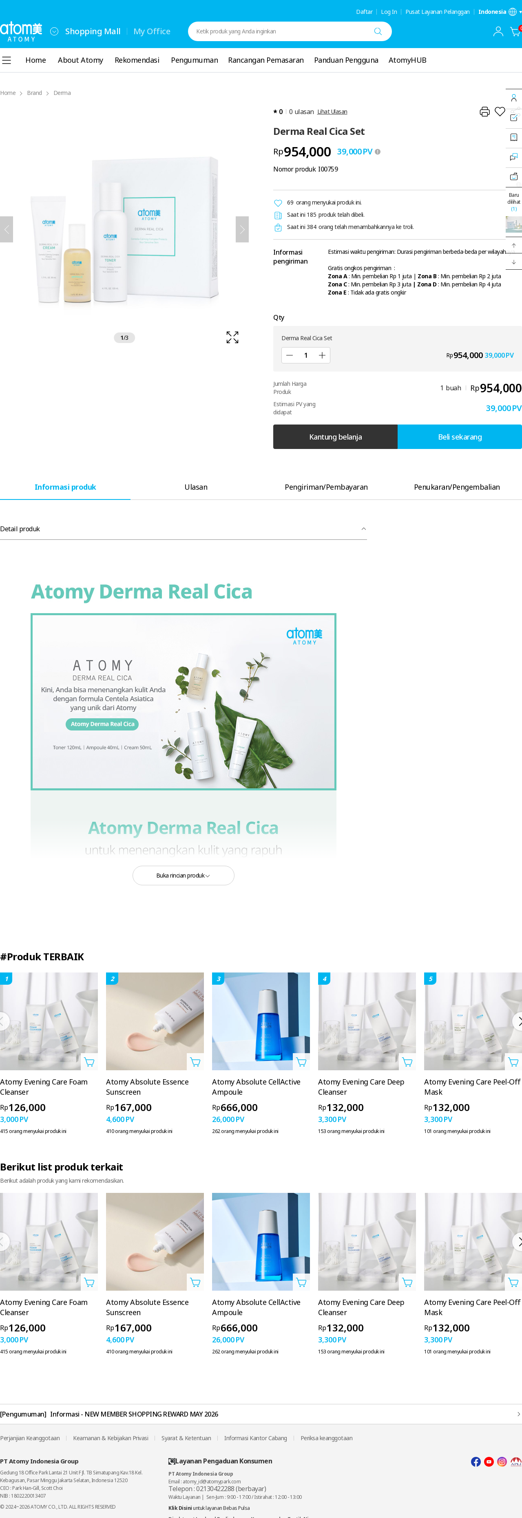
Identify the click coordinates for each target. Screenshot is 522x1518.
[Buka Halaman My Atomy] (498, 31)
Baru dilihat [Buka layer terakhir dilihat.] (514, 201)
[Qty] (305, 355)
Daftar (364, 12)
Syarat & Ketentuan (186, 1438)
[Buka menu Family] (54, 31)
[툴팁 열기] (377, 151)
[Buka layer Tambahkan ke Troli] (89, 1061)
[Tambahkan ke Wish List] (500, 111)
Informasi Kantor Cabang (255, 1438)
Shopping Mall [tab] (93, 31)
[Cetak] (484, 111)
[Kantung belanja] (515, 31)
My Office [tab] (151, 31)
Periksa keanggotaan (327, 1438)
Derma (62, 93)
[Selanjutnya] (242, 229)
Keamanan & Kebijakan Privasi (110, 1438)
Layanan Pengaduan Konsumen (220, 1461)
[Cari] (378, 31)
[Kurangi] (289, 355)
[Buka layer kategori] (6, 60)
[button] (514, 245)
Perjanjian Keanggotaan (30, 1438)
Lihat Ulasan (332, 111)
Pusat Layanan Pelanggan (437, 12)
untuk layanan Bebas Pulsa (209, 1508)
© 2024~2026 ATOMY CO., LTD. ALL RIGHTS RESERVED (58, 1506)
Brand (34, 93)
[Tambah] (322, 355)
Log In (389, 12)
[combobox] (54, 31)
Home (7, 93)
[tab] (65, 486)
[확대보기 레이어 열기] (124, 229)
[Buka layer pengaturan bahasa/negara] (500, 12)
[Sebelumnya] (6, 229)
